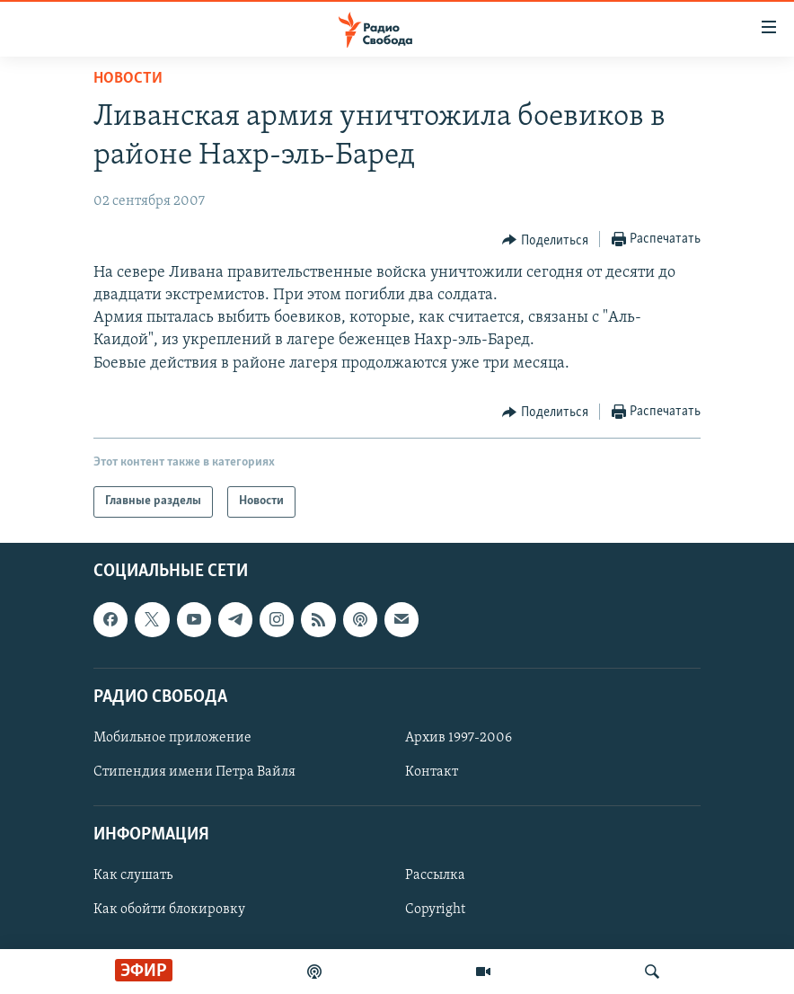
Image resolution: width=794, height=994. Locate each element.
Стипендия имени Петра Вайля (194, 772)
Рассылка (435, 875)
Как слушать (132, 875)
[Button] (545, 240)
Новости (128, 78)
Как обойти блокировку (169, 909)
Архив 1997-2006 (458, 738)
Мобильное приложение (172, 738)
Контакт (431, 772)
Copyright (435, 909)
